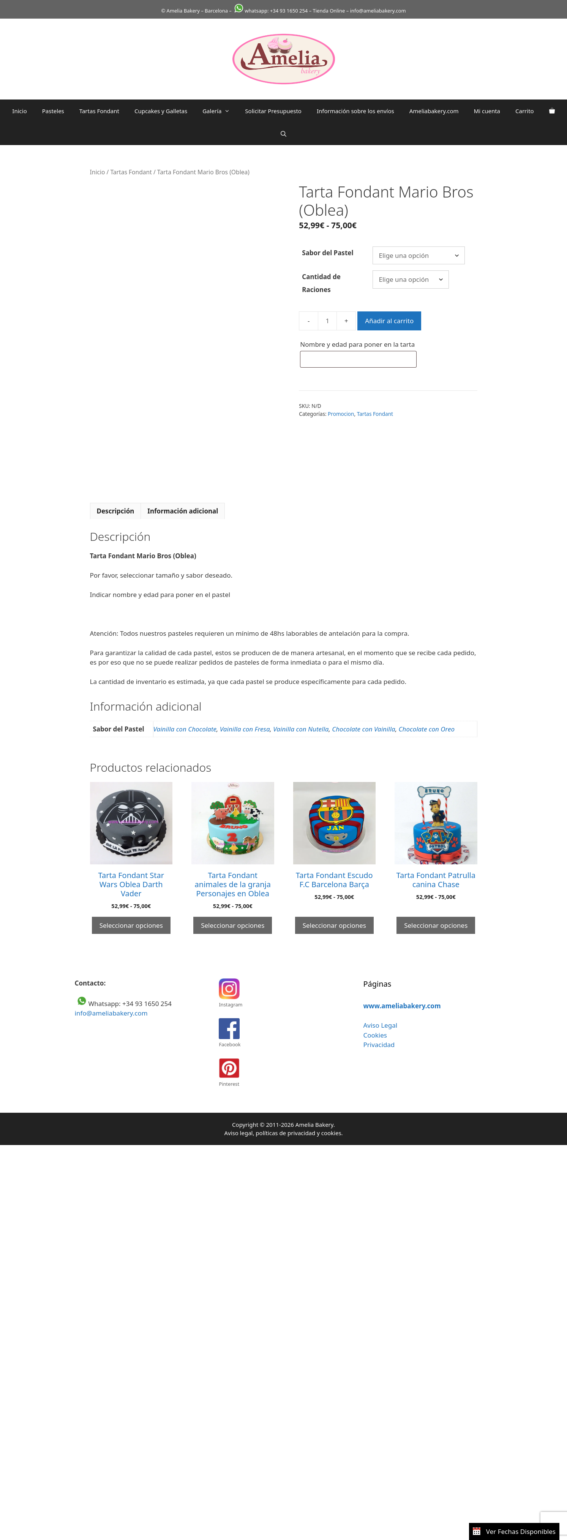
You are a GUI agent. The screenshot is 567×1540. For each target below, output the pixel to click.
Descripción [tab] (115, 511)
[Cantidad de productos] (327, 320)
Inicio (19, 111)
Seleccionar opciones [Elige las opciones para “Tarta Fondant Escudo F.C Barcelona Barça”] (334, 925)
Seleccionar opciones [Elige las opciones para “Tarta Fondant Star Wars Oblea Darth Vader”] (131, 925)
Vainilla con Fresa (245, 729)
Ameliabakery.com (434, 111)
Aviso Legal (380, 1025)
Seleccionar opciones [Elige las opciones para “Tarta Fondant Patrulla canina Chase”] (435, 925)
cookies (331, 1133)
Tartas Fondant (99, 111)
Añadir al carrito (389, 320)
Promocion (341, 413)
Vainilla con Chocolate (185, 729)
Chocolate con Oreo (427, 729)
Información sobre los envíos (355, 111)
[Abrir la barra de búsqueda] (283, 133)
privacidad (301, 1133)
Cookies (375, 1035)
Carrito (524, 111)
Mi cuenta (487, 111)
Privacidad (379, 1044)
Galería (219, 111)
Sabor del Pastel (327, 252)
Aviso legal (238, 1133)
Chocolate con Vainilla (363, 729)
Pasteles (53, 111)
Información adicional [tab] (182, 511)
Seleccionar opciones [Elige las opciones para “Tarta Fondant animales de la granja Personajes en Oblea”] (232, 925)
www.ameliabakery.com (402, 1005)
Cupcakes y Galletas (160, 111)
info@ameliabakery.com (111, 1013)
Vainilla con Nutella (301, 729)
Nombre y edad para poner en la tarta (358, 344)
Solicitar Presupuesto (273, 111)
